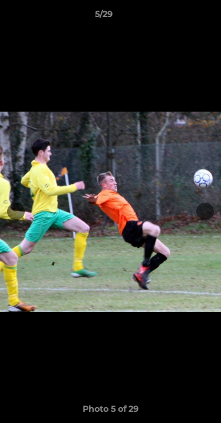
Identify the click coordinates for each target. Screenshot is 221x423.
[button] (178, 17)
